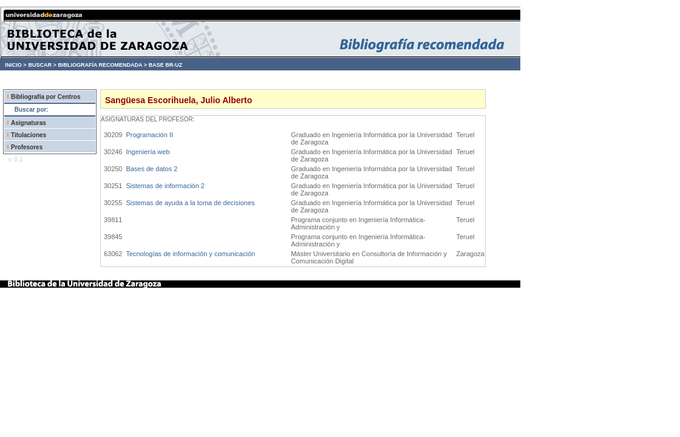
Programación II (149, 134)
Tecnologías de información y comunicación (190, 253)
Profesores (26, 147)
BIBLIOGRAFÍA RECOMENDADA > (102, 65)
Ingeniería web (147, 151)
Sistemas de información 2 (165, 185)
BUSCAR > (42, 65)
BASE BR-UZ (166, 65)
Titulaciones (28, 135)
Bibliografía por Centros (45, 96)
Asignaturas (28, 123)
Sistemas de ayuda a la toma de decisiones (190, 202)
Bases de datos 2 (151, 168)
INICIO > (15, 65)
